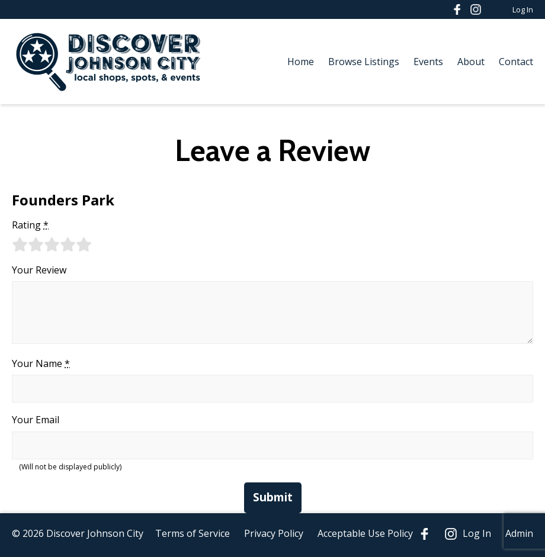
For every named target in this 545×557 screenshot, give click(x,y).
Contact (516, 61)
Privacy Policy (273, 533)
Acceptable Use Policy (365, 533)
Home (300, 61)
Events (428, 61)
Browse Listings (363, 61)
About (471, 61)
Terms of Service (192, 533)
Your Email (35, 419)
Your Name (41, 363)
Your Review (39, 270)
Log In (522, 9)
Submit (273, 497)
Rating (30, 225)
